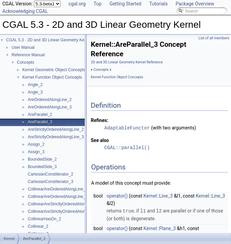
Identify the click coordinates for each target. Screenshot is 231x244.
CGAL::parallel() (127, 147)
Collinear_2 (38, 226)
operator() (117, 195)
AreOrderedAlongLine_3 (49, 107)
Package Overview (194, 3)
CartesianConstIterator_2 (50, 174)
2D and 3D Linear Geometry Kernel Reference (127, 62)
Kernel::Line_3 (158, 195)
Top (97, 3)
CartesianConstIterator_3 (50, 181)
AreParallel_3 (40, 122)
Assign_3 (36, 151)
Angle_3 (35, 92)
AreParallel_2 (40, 114)
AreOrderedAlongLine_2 (49, 99)
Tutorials (158, 3)
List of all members (213, 38)
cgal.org (76, 3)
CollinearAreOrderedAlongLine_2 (58, 189)
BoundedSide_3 (42, 166)
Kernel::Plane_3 (160, 227)
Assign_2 (36, 144)
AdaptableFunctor (127, 127)
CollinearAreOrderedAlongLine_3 (58, 196)
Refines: (99, 120)
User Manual (23, 47)
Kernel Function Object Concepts (52, 77)
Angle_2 (35, 84)
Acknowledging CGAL (25, 11)
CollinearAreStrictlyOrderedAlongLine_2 (64, 204)
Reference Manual (28, 55)
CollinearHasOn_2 (44, 219)
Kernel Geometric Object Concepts (53, 69)
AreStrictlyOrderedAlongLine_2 (56, 129)
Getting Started (125, 3)
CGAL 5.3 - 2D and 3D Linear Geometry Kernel (48, 40)
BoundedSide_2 (42, 159)
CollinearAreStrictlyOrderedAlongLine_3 (64, 211)
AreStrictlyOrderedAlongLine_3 (56, 137)
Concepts (25, 62)
